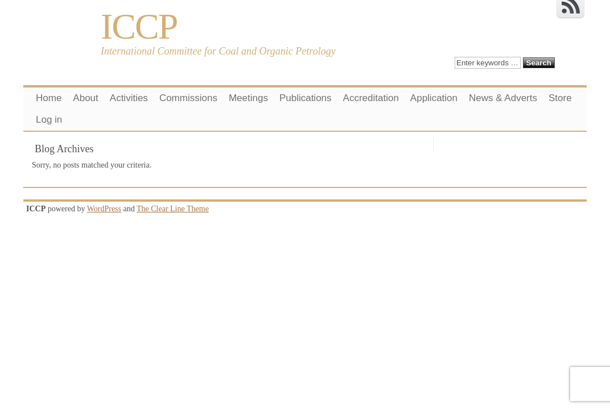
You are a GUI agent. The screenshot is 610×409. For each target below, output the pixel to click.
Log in (49, 119)
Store (560, 98)
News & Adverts (503, 98)
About (85, 98)
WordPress (104, 208)
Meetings (248, 98)
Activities (129, 98)
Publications (305, 98)
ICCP (139, 26)
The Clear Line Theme (173, 208)
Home (48, 98)
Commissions (188, 98)
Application (434, 98)
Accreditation (371, 98)
